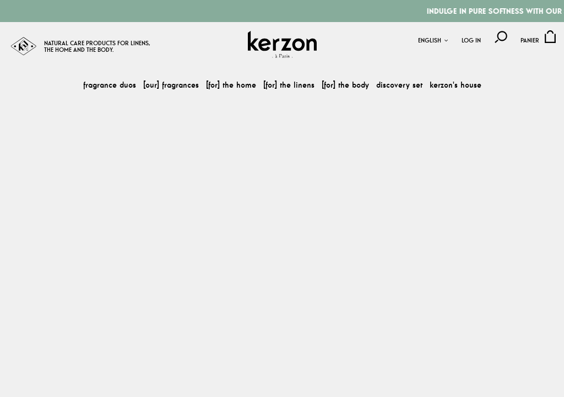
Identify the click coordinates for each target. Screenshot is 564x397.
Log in (471, 40)
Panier (529, 40)
